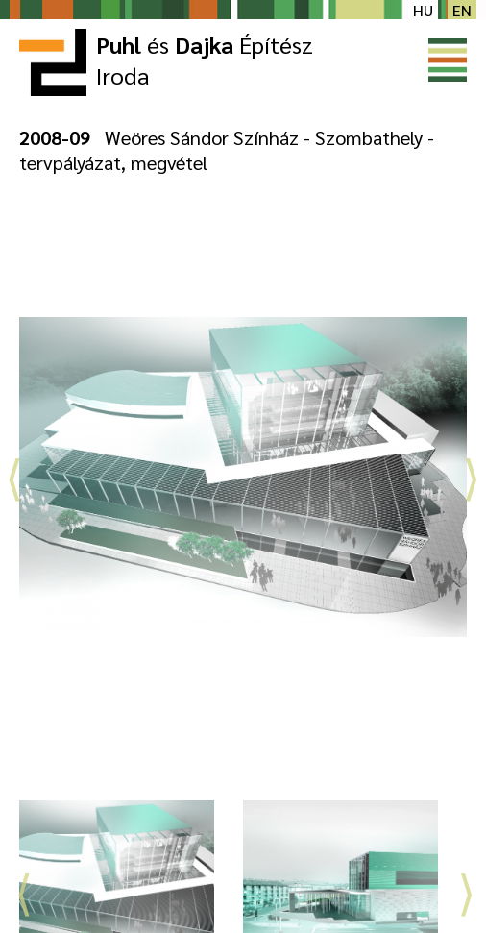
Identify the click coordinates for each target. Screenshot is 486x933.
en (462, 9)
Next (471, 473)
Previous (14, 473)
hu (423, 9)
